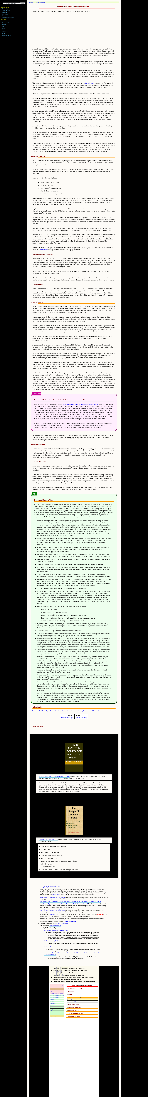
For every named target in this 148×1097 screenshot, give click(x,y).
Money (37, 2)
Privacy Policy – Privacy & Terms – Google (52, 889)
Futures (4, 30)
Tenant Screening (81, 717)
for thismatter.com (50, 878)
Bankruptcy (5, 9)
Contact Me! (14, 40)
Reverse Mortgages (67, 717)
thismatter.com (53, 906)
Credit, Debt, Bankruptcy (56, 976)
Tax (51, 983)
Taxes (3, 16)
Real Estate (42, 2)
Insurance (4, 12)
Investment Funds (6, 22)
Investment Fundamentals (8, 21)
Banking (4, 24)
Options (4, 31)
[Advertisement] (78, 31)
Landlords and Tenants (73, 993)
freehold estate (89, 83)
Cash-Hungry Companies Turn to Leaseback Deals (80, 404)
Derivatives (53, 995)
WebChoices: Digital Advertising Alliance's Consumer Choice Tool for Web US (64, 895)
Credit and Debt (6, 10)
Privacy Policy (56, 886)
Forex (3, 28)
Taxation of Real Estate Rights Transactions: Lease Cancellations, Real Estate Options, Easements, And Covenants (65, 711)
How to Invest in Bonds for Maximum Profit (54, 772)
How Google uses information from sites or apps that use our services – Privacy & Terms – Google (70, 893)
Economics (5, 37)
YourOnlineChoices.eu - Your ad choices (52, 902)
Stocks (3, 33)
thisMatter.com (32, 2)
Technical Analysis (6, 35)
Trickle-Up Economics (50, 938)
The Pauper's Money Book (48, 831)
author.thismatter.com (55, 917)
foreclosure (44, 250)
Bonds (3, 26)
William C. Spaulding (70, 913)
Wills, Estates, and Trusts (8, 17)
